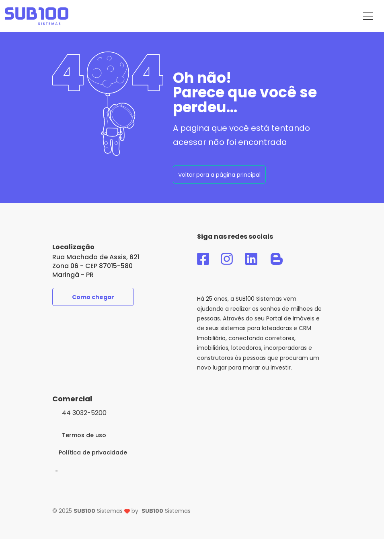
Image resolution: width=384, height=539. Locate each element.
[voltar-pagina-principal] (219, 174)
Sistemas (166, 511)
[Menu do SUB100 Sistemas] (368, 16)
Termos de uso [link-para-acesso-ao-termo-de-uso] (84, 435)
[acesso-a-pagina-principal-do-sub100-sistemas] (36, 16)
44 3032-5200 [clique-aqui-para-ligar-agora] (84, 412)
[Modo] (56, 469)
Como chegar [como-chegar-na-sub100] (93, 297)
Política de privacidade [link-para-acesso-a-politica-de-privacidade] (93, 452)
